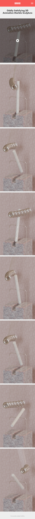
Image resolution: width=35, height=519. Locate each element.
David (17, 3)
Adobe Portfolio (21, 516)
